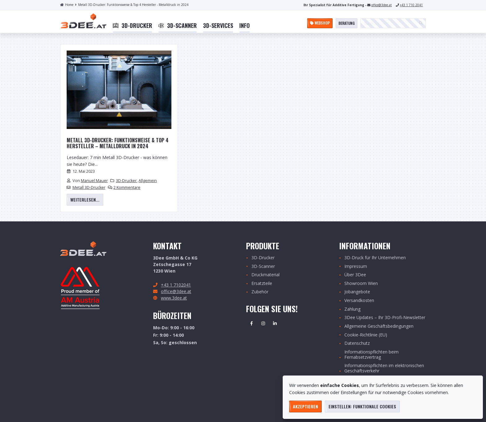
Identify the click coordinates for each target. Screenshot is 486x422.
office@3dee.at (381, 5)
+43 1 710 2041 (411, 5)
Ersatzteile (261, 283)
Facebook (251, 323)
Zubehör (259, 292)
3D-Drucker (126, 180)
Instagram (263, 323)
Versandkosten (359, 300)
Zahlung (352, 309)
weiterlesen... (84, 199)
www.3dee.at (174, 298)
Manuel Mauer (94, 180)
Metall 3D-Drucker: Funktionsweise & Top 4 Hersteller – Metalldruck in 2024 (118, 143)
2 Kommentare (126, 187)
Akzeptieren (305, 406)
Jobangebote (357, 292)
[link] (132, 26)
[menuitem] (132, 26)
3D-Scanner (263, 266)
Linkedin (275, 323)
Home (66, 4)
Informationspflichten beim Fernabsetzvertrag (371, 354)
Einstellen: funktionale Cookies (362, 406)
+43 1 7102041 (176, 285)
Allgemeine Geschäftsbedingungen (378, 326)
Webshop (320, 22)
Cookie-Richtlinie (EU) (365, 335)
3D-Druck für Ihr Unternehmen (375, 257)
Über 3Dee (355, 275)
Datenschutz (357, 343)
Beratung (346, 23)
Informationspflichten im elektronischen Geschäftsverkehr (384, 368)
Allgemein (148, 180)
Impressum (355, 266)
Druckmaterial (265, 275)
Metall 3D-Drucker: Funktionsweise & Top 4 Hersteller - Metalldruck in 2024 (131, 4)
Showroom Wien (361, 283)
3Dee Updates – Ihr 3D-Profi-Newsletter (384, 317)
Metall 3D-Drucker (89, 187)
